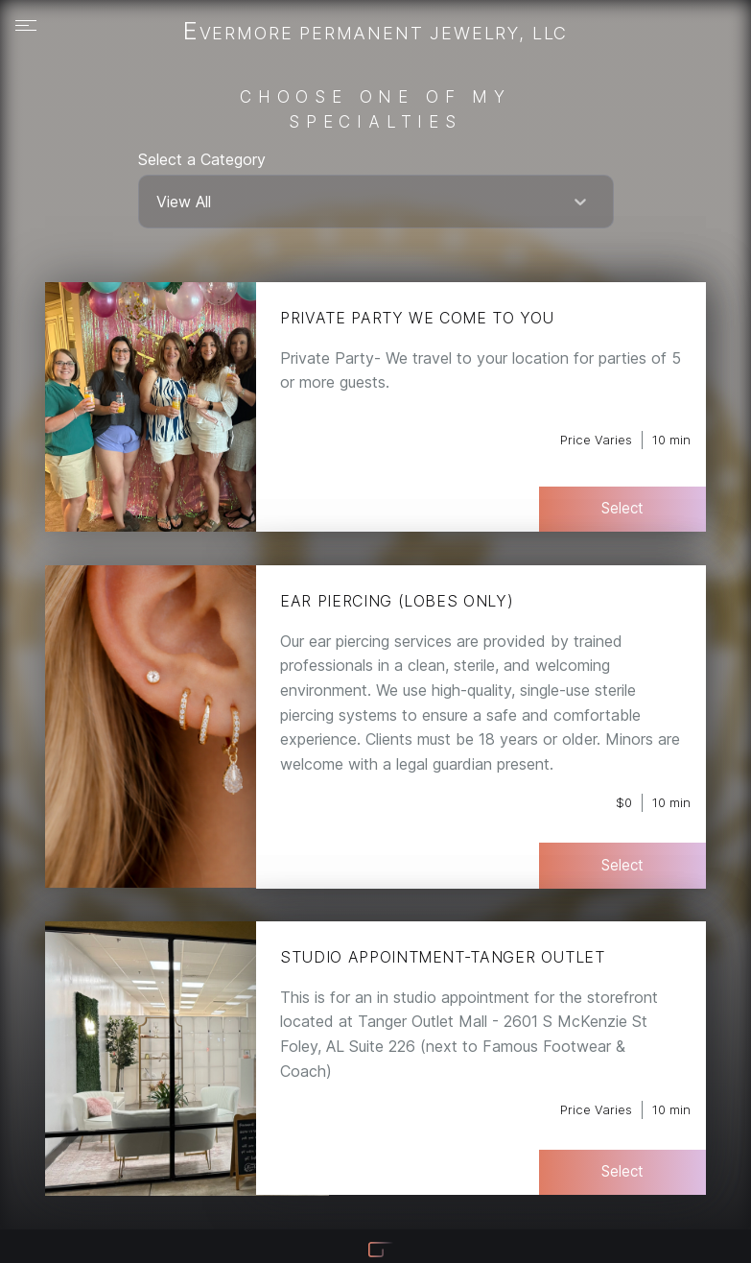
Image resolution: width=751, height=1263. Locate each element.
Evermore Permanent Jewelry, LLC (375, 32)
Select (622, 508)
